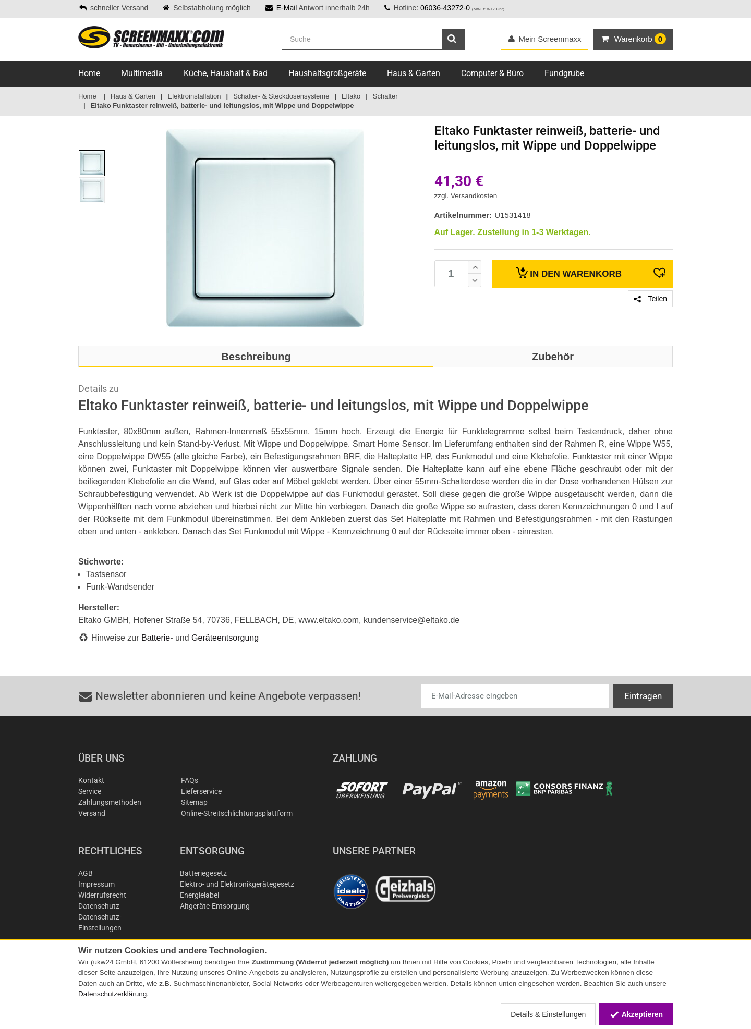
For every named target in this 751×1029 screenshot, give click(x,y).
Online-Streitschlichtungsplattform (237, 813)
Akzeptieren (636, 1014)
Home (89, 73)
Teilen (650, 299)
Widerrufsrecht (102, 895)
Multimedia (142, 73)
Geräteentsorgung (225, 637)
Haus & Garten (413, 73)
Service (89, 791)
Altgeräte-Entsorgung (215, 906)
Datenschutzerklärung (112, 994)
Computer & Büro (492, 73)
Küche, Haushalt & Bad (226, 73)
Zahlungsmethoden (109, 802)
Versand (91, 813)
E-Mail (286, 8)
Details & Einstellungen (548, 1014)
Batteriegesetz (203, 873)
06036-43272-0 (445, 8)
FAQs (189, 780)
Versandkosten (474, 196)
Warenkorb (569, 273)
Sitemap (194, 802)
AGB (85, 873)
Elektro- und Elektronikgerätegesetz (237, 884)
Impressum (96, 884)
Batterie (155, 637)
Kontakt (91, 780)
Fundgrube (564, 73)
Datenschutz (98, 906)
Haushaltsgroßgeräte (327, 73)
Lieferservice (201, 791)
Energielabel (199, 895)
